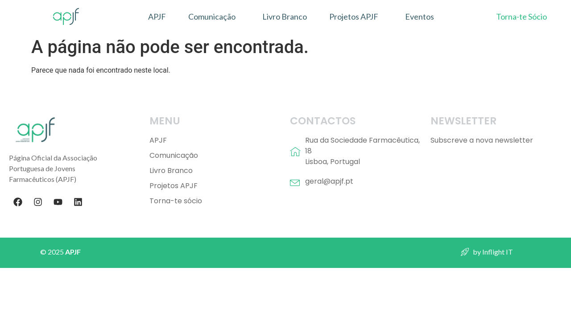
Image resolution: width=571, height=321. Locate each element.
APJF (157, 16)
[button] (214, 16)
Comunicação (212, 16)
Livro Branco (284, 16)
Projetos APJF (353, 16)
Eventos (419, 16)
